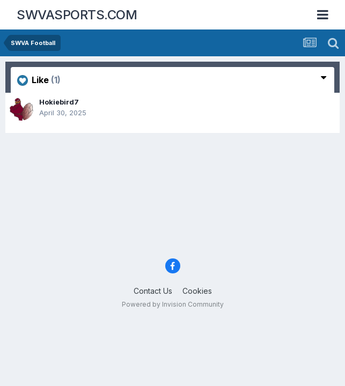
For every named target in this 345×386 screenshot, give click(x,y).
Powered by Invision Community (173, 304)
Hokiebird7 (59, 102)
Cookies (197, 290)
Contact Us (153, 290)
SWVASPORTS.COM (77, 15)
